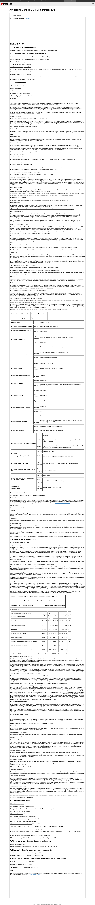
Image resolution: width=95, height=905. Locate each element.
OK (74, 1)
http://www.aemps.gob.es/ (33, 874)
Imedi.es (6, 4)
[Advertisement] (4, 66)
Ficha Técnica (16, 15)
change (28, 18)
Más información (68, 1)
